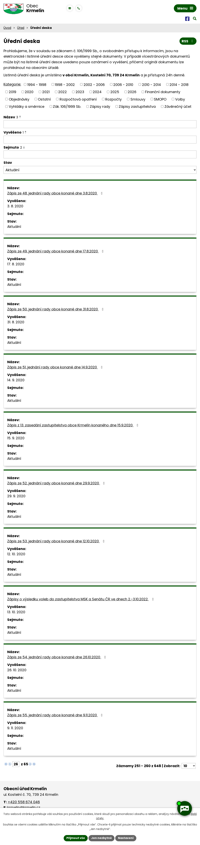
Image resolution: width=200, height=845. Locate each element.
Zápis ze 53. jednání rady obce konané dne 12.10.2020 (56, 541)
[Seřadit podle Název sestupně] (20, 118)
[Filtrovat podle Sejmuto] (100, 154)
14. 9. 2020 (15, 380)
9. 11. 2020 (15, 728)
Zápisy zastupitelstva (137, 106)
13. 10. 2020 (16, 612)
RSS (188, 41)
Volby (180, 99)
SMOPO (160, 99)
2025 (114, 91)
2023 (80, 91)
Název (11, 117)
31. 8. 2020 (15, 322)
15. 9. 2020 (15, 438)
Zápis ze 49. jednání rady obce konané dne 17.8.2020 (56, 251)
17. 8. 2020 (15, 264)
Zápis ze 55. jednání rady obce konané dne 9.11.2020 (55, 715)
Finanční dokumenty (162, 91)
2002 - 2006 (94, 84)
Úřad (20, 28)
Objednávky (19, 99)
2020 (29, 91)
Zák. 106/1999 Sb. (67, 106)
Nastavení (126, 838)
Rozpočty (113, 99)
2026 (132, 91)
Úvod (7, 28)
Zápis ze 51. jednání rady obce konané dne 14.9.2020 (55, 367)
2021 (46, 91)
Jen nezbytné (101, 838)
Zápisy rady (100, 106)
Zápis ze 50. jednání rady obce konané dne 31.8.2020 (56, 309)
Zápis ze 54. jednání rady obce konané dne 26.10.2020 (57, 657)
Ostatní (44, 99)
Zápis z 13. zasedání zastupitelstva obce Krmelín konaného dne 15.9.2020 (73, 425)
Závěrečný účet (177, 106)
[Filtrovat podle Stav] (100, 170)
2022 (62, 91)
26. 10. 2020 (16, 670)
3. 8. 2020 (15, 206)
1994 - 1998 (36, 84)
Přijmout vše (75, 838)
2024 (97, 91)
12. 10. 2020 (16, 554)
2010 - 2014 (151, 84)
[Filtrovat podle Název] (100, 124)
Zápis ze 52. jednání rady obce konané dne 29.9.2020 (56, 483)
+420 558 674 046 (24, 802)
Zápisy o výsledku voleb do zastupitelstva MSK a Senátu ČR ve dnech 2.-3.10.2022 (81, 599)
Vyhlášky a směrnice (26, 106)
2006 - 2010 (123, 84)
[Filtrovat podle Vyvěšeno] (100, 140)
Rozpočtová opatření (78, 99)
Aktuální (14, 226)
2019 (12, 91)
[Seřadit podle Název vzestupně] (20, 116)
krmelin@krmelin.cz (23, 807)
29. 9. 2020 (16, 496)
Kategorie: (12, 84)
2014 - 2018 (179, 84)
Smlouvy (137, 99)
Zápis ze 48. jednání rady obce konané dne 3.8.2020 (55, 193)
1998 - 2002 (65, 84)
